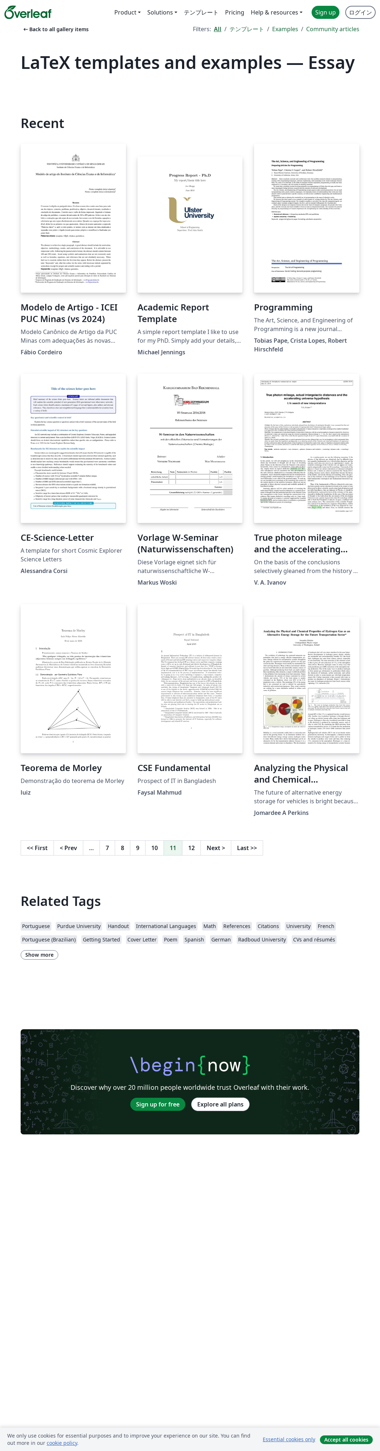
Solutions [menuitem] (160, 12)
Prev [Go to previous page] (68, 848)
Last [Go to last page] (247, 848)
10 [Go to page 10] (154, 848)
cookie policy (62, 1442)
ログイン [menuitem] (360, 12)
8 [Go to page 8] (122, 848)
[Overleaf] (27, 12)
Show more (39, 954)
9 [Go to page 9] (137, 848)
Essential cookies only (289, 1439)
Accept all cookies (346, 1439)
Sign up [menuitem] (325, 12)
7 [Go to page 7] (107, 848)
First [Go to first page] (37, 848)
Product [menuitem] (125, 12)
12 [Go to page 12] (191, 848)
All (217, 29)
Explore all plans (220, 1104)
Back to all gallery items (55, 29)
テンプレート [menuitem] (201, 12)
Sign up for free (158, 1104)
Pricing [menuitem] (234, 12)
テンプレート (246, 29)
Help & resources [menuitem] (274, 12)
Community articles (332, 29)
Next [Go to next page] (216, 848)
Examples (285, 29)
